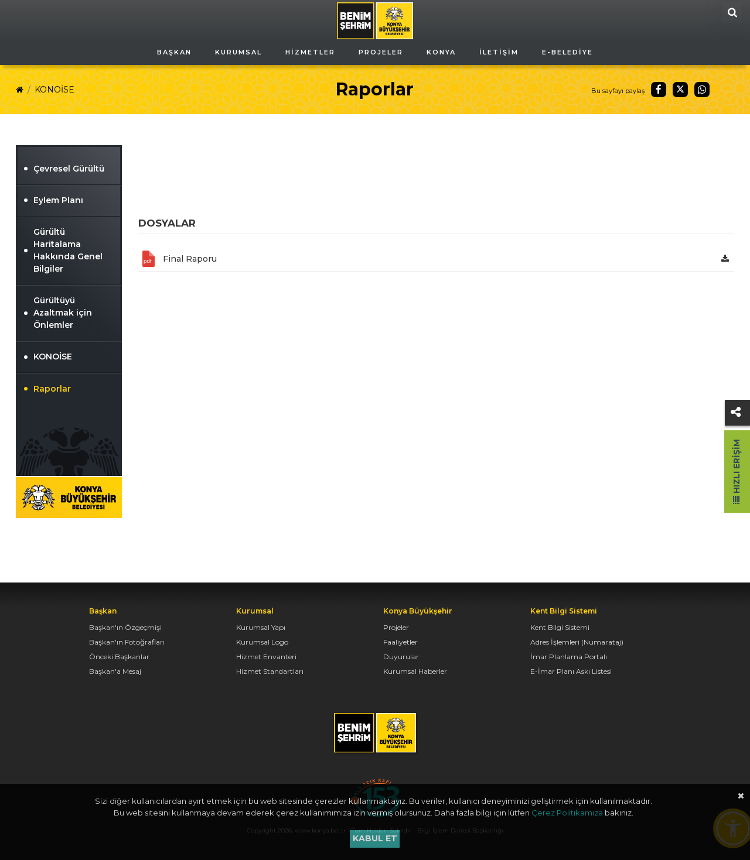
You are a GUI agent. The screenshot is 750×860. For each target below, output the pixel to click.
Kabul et (375, 838)
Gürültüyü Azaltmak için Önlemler (62, 312)
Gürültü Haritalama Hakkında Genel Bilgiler (68, 250)
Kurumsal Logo (262, 642)
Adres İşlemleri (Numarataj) (576, 642)
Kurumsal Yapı (260, 627)
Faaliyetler (400, 642)
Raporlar (52, 388)
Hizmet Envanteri (266, 656)
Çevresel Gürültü (68, 168)
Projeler (396, 627)
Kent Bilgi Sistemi (559, 627)
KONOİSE (54, 89)
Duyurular (401, 656)
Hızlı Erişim (736, 471)
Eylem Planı (58, 200)
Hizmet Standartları (270, 671)
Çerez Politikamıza (567, 812)
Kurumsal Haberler (415, 671)
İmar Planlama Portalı (568, 656)
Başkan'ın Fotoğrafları (127, 642)
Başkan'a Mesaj (115, 671)
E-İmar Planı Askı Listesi (571, 671)
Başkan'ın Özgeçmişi (125, 627)
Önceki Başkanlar (119, 656)
